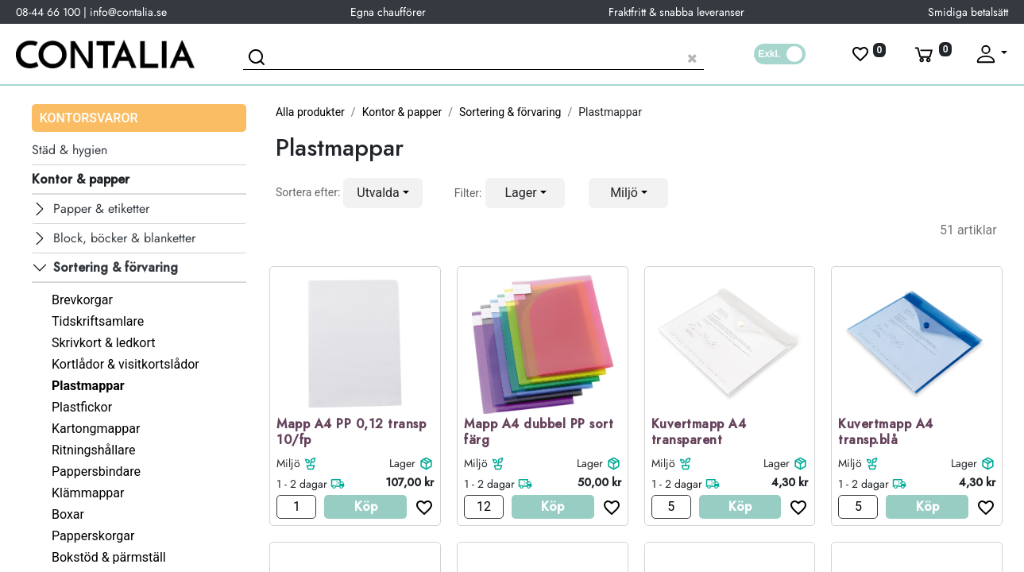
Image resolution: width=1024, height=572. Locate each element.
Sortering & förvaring (510, 112)
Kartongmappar (96, 428)
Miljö (288, 463)
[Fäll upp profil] (990, 54)
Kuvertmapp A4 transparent (699, 433)
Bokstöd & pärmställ (109, 557)
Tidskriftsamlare (98, 321)
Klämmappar (88, 492)
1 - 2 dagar (301, 484)
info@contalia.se (128, 12)
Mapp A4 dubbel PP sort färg (538, 433)
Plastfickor (82, 407)
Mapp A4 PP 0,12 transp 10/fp (351, 433)
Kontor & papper (402, 112)
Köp (365, 506)
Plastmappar (88, 385)
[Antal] (296, 507)
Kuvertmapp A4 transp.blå (885, 433)
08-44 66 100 (48, 12)
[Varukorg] (931, 54)
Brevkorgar (82, 299)
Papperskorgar (93, 535)
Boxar (68, 514)
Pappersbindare (96, 471)
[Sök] (259, 59)
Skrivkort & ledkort (104, 342)
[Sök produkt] (473, 56)
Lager (402, 463)
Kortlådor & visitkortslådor (125, 364)
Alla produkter (310, 112)
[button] (383, 193)
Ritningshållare (94, 450)
